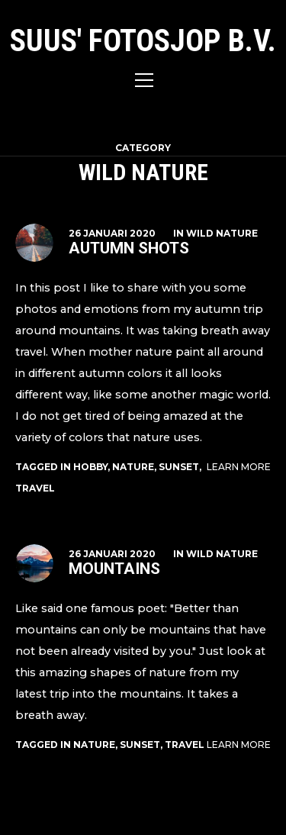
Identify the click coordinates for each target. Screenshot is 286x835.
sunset (179, 466)
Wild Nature (222, 233)
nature (133, 466)
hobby (90, 466)
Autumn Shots (129, 248)
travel (35, 488)
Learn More (239, 466)
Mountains (114, 568)
